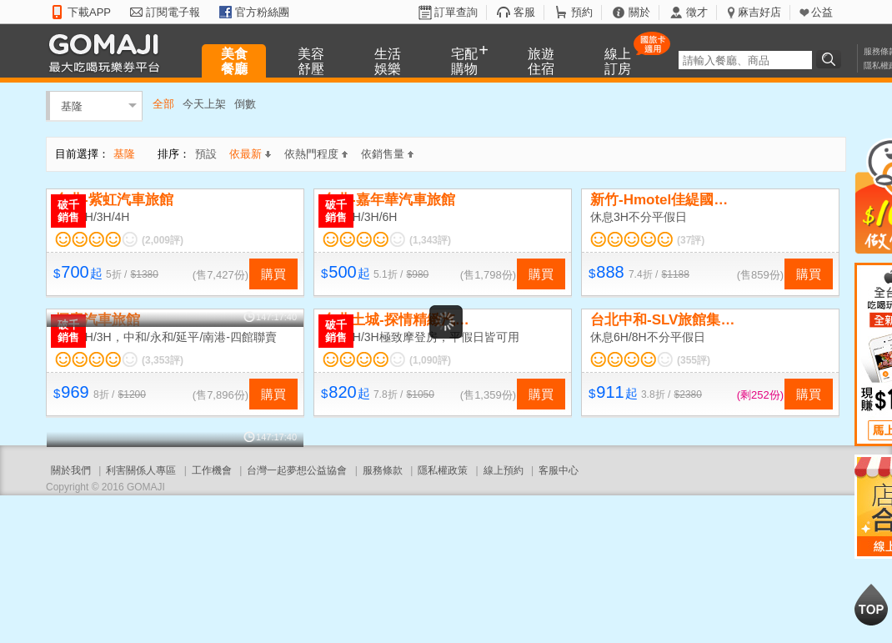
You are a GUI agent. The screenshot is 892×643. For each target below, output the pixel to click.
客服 (524, 12)
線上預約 (504, 470)
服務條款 (383, 470)
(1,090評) (430, 360)
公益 (822, 12)
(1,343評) (430, 240)
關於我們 (71, 470)
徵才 (697, 12)
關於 (639, 12)
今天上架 (204, 104)
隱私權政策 (443, 470)
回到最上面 (871, 604)
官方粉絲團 (262, 12)
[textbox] (745, 60)
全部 (163, 104)
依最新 (250, 154)
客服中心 (559, 470)
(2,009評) (162, 240)
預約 (582, 12)
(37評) (690, 240)
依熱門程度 (316, 154)
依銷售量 (387, 154)
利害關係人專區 (141, 470)
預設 (206, 154)
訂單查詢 (456, 12)
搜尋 (831, 59)
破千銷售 (68, 211)
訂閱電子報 (173, 12)
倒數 (245, 104)
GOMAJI (108, 52)
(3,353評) (162, 360)
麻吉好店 (759, 12)
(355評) (693, 360)
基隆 (72, 105)
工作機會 (212, 470)
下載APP (89, 12)
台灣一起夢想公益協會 (297, 470)
